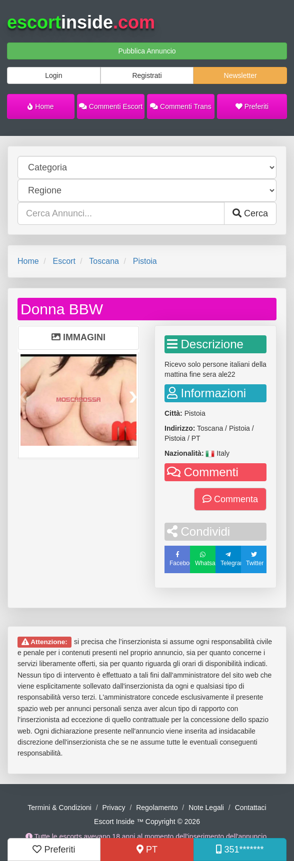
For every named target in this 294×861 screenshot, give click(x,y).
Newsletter (240, 75)
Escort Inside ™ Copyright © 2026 (147, 822)
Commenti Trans (181, 106)
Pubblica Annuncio (147, 51)
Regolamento (157, 808)
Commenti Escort (110, 106)
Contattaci (250, 808)
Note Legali (206, 808)
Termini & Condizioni (60, 808)
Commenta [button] (230, 499)
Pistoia (145, 261)
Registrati (147, 75)
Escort (63, 261)
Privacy (114, 808)
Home (41, 106)
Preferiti (252, 106)
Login (53, 75)
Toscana (104, 261)
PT (147, 850)
